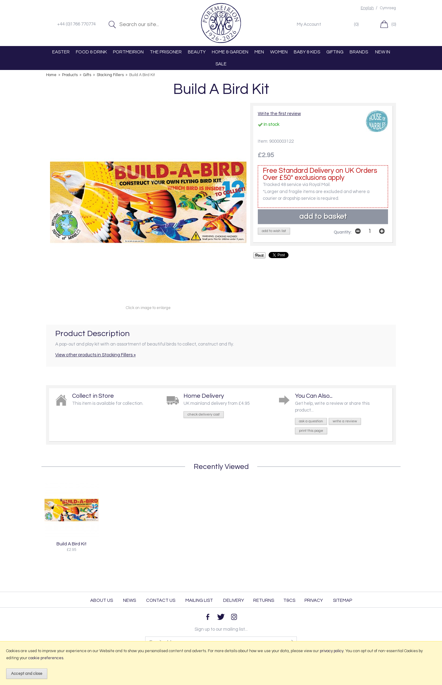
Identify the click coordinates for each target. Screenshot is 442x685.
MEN (259, 52)
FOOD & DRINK (91, 52)
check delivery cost (204, 414)
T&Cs (289, 600)
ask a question (311, 421)
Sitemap (342, 600)
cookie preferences (45, 658)
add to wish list (274, 231)
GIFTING (334, 52)
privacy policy (331, 651)
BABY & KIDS (307, 52)
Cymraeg (388, 8)
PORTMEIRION (128, 52)
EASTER (61, 52)
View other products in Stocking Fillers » (95, 355)
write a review (345, 421)
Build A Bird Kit (71, 543)
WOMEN (279, 52)
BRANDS (359, 52)
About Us (101, 600)
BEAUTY (197, 52)
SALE (221, 64)
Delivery (233, 600)
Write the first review (279, 113)
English (367, 8)
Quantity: (342, 232)
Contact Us (160, 600)
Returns (263, 600)
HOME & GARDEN (230, 52)
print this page (311, 431)
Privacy (313, 600)
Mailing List (199, 600)
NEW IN (382, 52)
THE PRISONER (166, 52)
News (129, 600)
